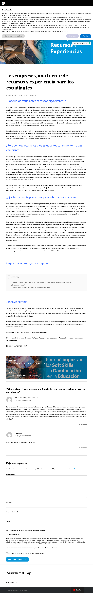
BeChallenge (32, 95)
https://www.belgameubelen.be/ (26, 398)
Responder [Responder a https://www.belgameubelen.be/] (83, 425)
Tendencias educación (13, 71)
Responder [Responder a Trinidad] (83, 448)
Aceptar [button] (85, 36)
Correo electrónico (13, 512)
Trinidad (18, 434)
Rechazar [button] (72, 36)
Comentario (11, 475)
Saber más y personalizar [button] (13, 36)
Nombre (9, 503)
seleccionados (40, 17)
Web (8, 521)
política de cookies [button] (23, 15)
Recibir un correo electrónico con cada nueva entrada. (26, 553)
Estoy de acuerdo (14, 535)
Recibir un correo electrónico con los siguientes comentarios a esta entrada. (34, 548)
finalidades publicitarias (35, 21)
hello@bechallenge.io (14, 542)
